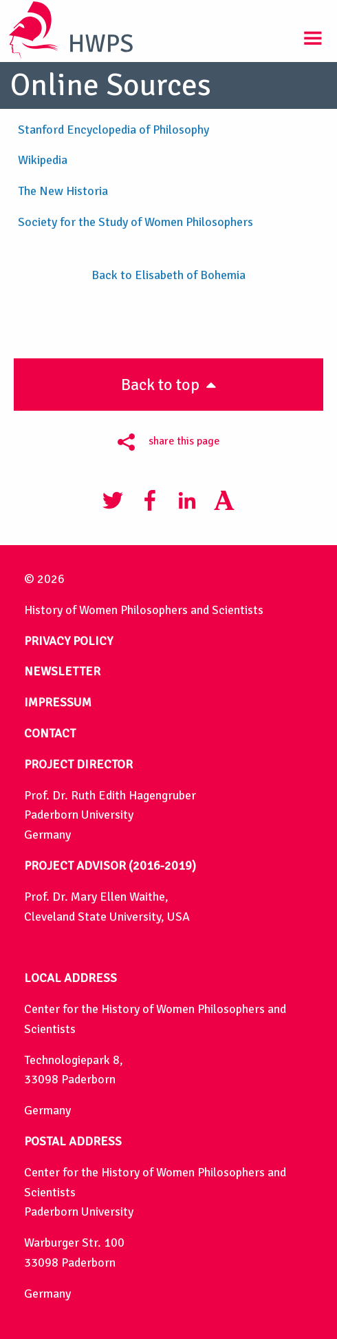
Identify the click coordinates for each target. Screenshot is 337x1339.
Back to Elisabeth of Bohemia (168, 275)
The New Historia (63, 190)
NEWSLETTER (62, 671)
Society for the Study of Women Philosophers (137, 221)
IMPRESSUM (57, 702)
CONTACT (50, 733)
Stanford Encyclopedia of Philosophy (113, 129)
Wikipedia (42, 159)
